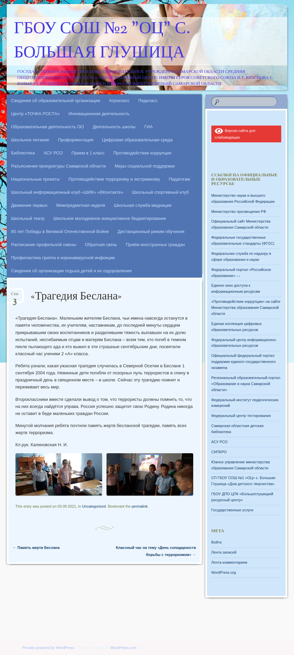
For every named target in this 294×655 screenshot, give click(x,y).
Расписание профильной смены (43, 244)
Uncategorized (94, 506)
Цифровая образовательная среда (137, 139)
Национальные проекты (35, 179)
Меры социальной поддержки (145, 166)
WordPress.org (223, 572)
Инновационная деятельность (99, 113)
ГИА (148, 126)
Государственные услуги (232, 510)
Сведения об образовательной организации (55, 100)
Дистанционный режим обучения (151, 231)
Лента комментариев (229, 562)
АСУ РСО (53, 152)
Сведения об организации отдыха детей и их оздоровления (71, 270)
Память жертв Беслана (36, 548)
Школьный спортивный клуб (160, 192)
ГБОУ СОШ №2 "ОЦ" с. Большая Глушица (102, 41)
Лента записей (224, 552)
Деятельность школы (114, 126)
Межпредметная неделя (80, 205)
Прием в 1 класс (88, 152)
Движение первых (29, 205)
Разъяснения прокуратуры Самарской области (58, 166)
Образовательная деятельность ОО (47, 126)
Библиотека (23, 152)
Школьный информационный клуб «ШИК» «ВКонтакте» (67, 192)
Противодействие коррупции (142, 152)
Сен (14, 296)
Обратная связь (101, 244)
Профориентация (75, 139)
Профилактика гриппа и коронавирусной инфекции (63, 257)
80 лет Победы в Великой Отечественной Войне (60, 231)
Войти (216, 542)
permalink (140, 506)
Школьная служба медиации (143, 205)
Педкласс (148, 100)
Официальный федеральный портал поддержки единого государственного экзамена (243, 362)
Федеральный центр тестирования (241, 416)
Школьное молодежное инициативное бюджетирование (109, 218)
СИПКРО (219, 452)
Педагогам (179, 179)
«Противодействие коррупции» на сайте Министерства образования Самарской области (246, 307)
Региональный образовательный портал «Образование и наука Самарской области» (245, 384)
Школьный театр (28, 218)
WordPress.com (123, 648)
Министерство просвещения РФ (238, 211)
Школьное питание (30, 139)
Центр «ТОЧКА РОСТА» (35, 113)
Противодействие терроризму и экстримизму (114, 179)
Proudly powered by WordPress (48, 648)
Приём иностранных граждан (155, 244)
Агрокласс (119, 100)
